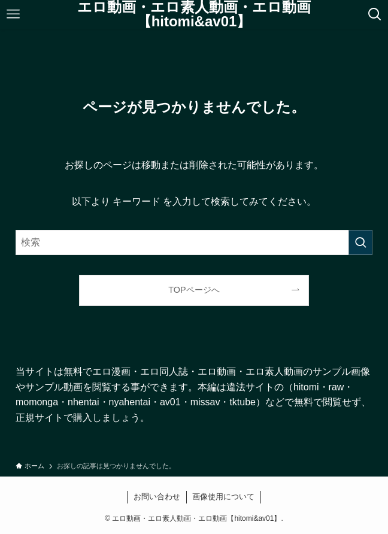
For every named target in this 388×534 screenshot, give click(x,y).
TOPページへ (193, 290)
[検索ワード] (194, 242)
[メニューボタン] (13, 14)
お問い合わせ (157, 496)
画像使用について (223, 496)
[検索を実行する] (360, 242)
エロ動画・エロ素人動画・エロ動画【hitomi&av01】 (194, 14)
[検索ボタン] (375, 14)
